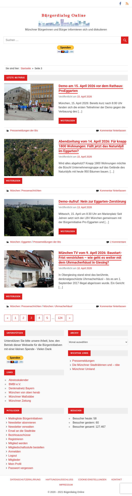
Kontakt (116, 479)
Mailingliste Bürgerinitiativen (25, 418)
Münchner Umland (83, 369)
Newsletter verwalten (21, 426)
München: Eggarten (20, 242)
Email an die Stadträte (21, 430)
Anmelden (14, 451)
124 (60, 317)
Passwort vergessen (20, 468)
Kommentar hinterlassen (113, 130)
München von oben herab (24, 392)
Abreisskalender (19, 380)
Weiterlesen (67, 120)
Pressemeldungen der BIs (24, 130)
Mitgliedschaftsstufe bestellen (26, 447)
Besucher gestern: (84, 422)
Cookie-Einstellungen (92, 479)
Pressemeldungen (83, 360)
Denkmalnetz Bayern (21, 388)
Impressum (66, 484)
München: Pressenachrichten (25, 190)
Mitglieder (14, 459)
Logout (12, 455)
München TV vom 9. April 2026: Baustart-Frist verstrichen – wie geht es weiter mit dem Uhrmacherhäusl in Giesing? (90, 257)
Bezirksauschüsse (19, 435)
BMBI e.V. (15, 384)
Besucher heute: (83, 418)
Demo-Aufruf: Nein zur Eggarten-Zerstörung (92, 201)
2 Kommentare (118, 242)
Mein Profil (14, 463)
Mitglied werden (18, 443)
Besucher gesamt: (84, 426)
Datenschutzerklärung (25, 479)
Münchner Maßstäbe (21, 396)
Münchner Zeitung (20, 400)
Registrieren (15, 439)
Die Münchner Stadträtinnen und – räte (96, 364)
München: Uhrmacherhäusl (57, 306)
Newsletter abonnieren (22, 422)
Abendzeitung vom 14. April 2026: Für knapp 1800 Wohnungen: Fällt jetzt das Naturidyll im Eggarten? (92, 146)
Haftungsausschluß (59, 479)
